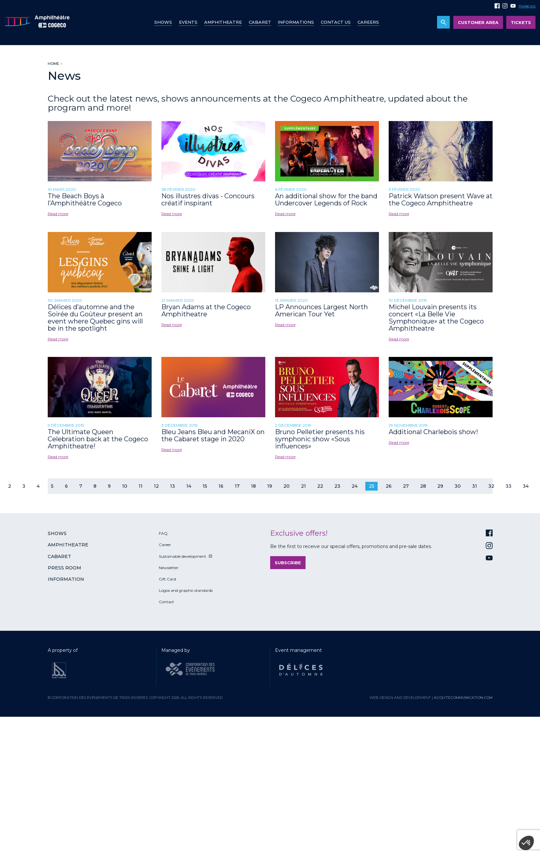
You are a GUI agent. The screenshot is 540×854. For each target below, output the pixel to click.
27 (406, 486)
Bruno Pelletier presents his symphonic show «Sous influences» (320, 439)
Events (188, 22)
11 (141, 486)
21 (303, 486)
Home (53, 63)
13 (172, 486)
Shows (163, 22)
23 (337, 486)
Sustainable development (182, 556)
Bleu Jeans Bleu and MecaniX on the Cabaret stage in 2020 (213, 435)
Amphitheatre (223, 22)
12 (156, 486)
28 (423, 486)
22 (320, 486)
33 (508, 486)
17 (237, 486)
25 (371, 486)
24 (355, 486)
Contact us (336, 22)
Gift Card (167, 579)
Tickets (521, 22)
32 (491, 486)
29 (440, 486)
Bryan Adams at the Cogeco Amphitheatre (206, 310)
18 (253, 486)
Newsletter (169, 567)
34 (526, 486)
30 (458, 486)
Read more (58, 213)
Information (66, 579)
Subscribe (288, 562)
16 (221, 486)
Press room (64, 568)
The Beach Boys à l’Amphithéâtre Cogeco (85, 199)
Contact (166, 601)
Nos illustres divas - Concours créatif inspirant (208, 199)
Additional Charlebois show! (433, 432)
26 (389, 486)
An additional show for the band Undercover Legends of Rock (326, 199)
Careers (368, 22)
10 (124, 486)
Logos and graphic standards (186, 590)
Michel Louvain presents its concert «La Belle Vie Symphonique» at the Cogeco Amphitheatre (436, 317)
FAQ (163, 533)
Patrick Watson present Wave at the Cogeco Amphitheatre (441, 199)
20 (286, 486)
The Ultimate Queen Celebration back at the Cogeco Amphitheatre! (98, 439)
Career (165, 544)
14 (188, 486)
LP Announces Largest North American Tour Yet (321, 310)
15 (205, 486)
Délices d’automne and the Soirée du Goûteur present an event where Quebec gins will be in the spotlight (95, 317)
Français (527, 6)
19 (269, 486)
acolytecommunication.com (463, 697)
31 (474, 486)
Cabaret (260, 22)
